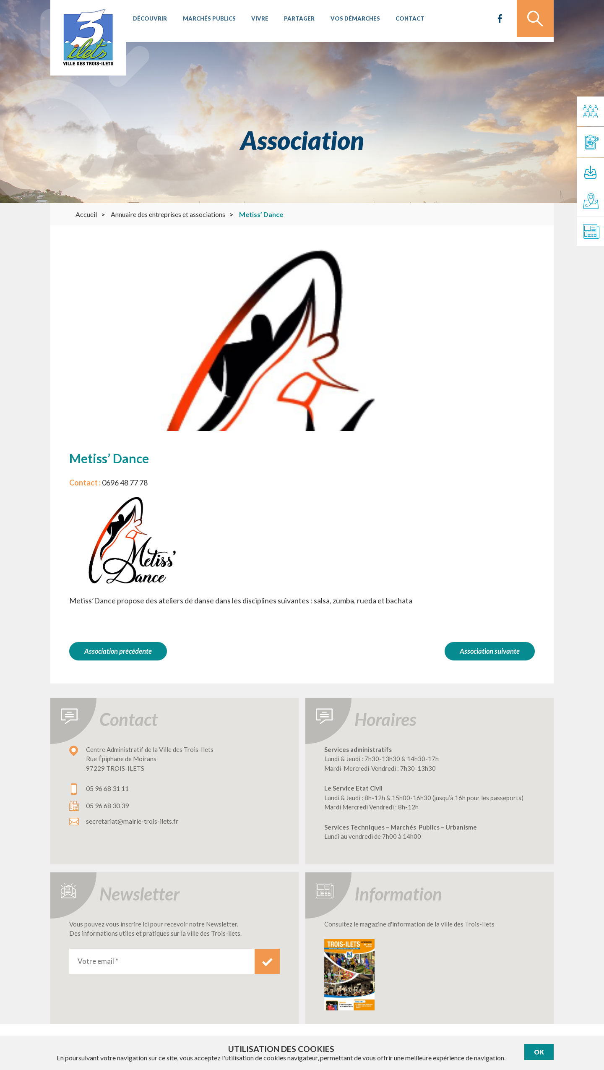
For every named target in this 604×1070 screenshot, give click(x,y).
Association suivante (489, 651)
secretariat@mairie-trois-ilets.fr (132, 819)
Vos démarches (347, 21)
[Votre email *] (162, 959)
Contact (399, 21)
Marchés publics (206, 21)
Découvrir (149, 21)
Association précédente (118, 651)
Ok (539, 1052)
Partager (293, 21)
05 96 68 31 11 (107, 787)
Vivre (255, 21)
